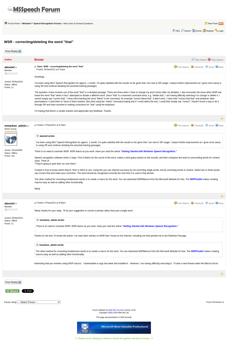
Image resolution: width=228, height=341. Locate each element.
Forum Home (14, 23)
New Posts (213, 23)
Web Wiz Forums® (116, 310)
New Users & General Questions (78, 23)
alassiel (10, 67)
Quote (211, 67)
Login (221, 31)
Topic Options (216, 60)
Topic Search (199, 60)
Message (39, 59)
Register (210, 31)
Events (197, 31)
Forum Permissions (215, 302)
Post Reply (12, 51)
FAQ (178, 31)
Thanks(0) (197, 67)
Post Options (181, 67)
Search (186, 31)
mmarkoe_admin (16, 125)
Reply (221, 67)
